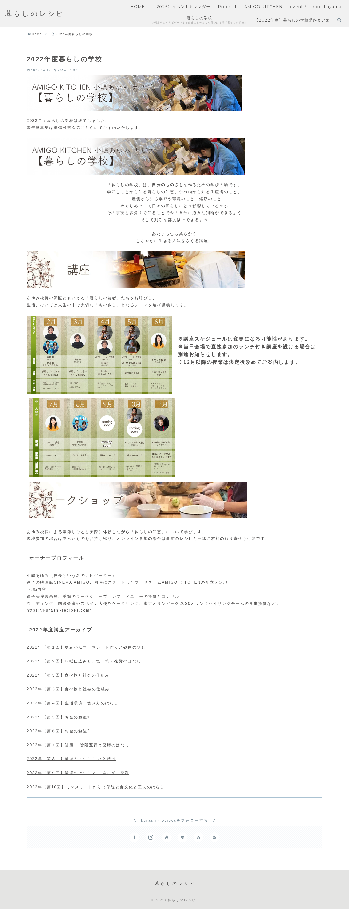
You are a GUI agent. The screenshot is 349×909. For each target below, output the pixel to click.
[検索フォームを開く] (339, 20)
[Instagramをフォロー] (150, 837)
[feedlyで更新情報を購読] (198, 837)
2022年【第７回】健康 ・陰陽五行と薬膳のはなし (78, 745)
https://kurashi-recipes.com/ (59, 610)
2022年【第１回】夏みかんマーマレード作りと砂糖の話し (86, 647)
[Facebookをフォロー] (134, 837)
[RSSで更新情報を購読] (214, 837)
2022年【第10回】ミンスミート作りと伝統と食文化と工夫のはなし (96, 787)
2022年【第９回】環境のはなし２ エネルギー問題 (78, 773)
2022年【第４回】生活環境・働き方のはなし (73, 703)
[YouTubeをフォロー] (166, 837)
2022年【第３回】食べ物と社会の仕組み (68, 675)
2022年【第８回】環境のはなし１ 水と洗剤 (71, 759)
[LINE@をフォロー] (182, 837)
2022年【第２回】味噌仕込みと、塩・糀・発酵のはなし (84, 661)
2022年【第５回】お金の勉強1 (58, 717)
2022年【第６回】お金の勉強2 (58, 731)
